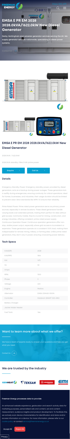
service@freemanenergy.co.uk (36, 421)
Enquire (13, 170)
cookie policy (7, 421)
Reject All (20, 429)
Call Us (38, 170)
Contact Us (10, 50)
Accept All (7, 429)
